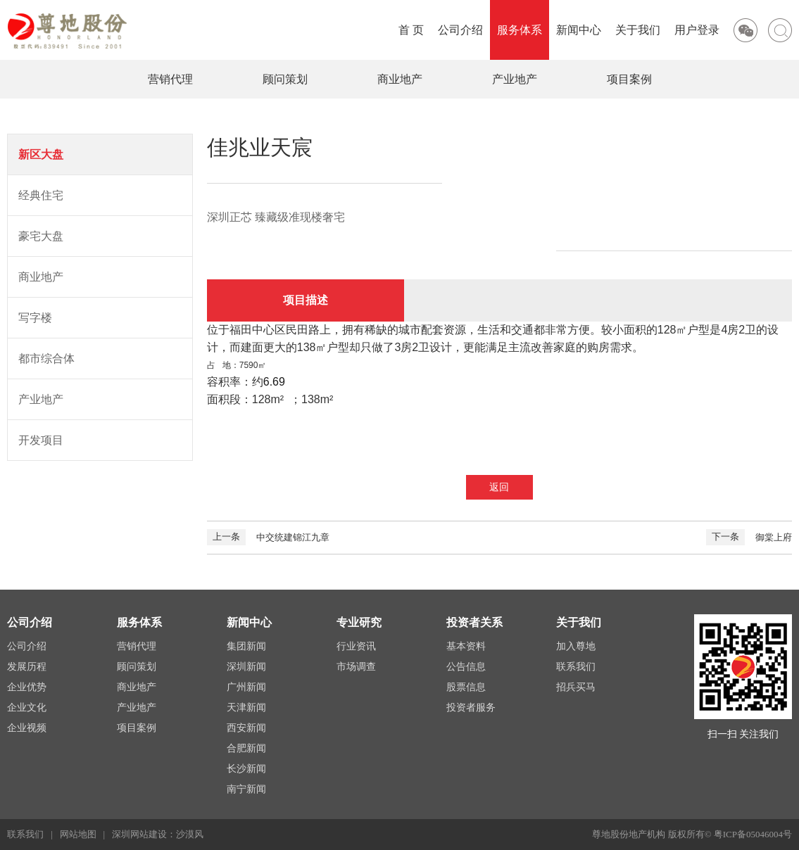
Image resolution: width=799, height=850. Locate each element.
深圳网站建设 (139, 834)
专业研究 (359, 622)
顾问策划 (285, 79)
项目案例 (629, 79)
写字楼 (35, 318)
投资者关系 (474, 622)
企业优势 (26, 687)
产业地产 (514, 79)
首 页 (411, 30)
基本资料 (466, 646)
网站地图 (78, 834)
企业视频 (26, 728)
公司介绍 (460, 30)
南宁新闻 (246, 789)
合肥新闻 (246, 748)
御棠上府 (749, 537)
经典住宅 (40, 195)
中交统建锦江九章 (268, 537)
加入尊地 (576, 646)
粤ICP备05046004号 (753, 834)
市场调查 (356, 666)
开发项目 (40, 440)
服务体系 (519, 30)
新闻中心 (578, 30)
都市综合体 (46, 358)
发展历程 (26, 666)
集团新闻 (246, 646)
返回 (499, 487)
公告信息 (466, 666)
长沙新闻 (246, 768)
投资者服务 (471, 707)
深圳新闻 (246, 666)
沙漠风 (189, 834)
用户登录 (696, 30)
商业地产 (399, 79)
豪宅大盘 (40, 236)
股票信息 (466, 687)
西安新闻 (246, 728)
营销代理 (170, 79)
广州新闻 (246, 687)
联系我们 (576, 666)
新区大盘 (40, 154)
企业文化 (26, 707)
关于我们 (637, 30)
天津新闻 (246, 707)
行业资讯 (356, 646)
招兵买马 (576, 687)
